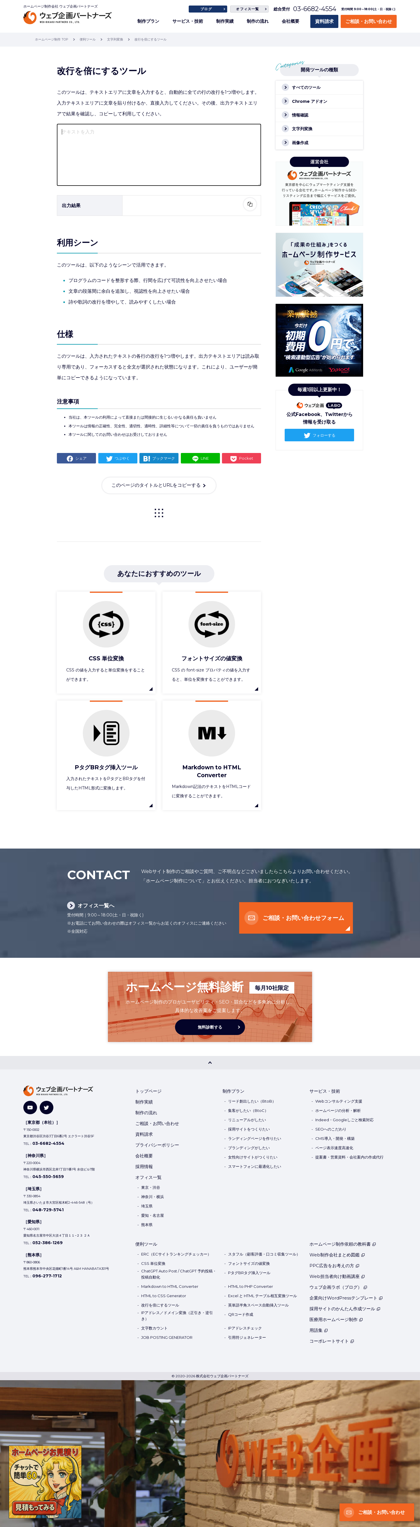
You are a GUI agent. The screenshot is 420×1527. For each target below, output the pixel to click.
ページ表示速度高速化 (334, 1147)
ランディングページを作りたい (254, 1138)
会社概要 (290, 21)
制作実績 (225, 21)
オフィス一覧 (247, 9)
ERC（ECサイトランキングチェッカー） (176, 1254)
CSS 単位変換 (153, 1263)
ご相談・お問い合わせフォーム (303, 917)
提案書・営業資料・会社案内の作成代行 (349, 1157)
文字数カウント (154, 1328)
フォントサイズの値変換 (249, 1263)
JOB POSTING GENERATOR (166, 1337)
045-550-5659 (48, 1176)
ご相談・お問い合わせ (368, 21)
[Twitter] (46, 1108)
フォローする (324, 435)
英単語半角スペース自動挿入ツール (258, 1305)
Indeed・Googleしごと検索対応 (344, 1119)
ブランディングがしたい (249, 1147)
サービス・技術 (187, 21)
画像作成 (300, 142)
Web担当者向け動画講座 (337, 1276)
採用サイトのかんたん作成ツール (345, 1308)
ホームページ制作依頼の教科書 (342, 1244)
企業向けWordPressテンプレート (346, 1298)
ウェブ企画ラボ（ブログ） (338, 1287)
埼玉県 (147, 1206)
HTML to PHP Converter (250, 1286)
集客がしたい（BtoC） (248, 1110)
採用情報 (144, 1166)
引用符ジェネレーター (247, 1337)
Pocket (246, 458)
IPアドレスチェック (245, 1328)
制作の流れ (258, 21)
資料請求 (324, 21)
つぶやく (122, 458)
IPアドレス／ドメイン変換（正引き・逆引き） (177, 1315)
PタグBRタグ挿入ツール (249, 1272)
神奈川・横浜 (152, 1196)
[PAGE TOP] (210, 1062)
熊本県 (147, 1224)
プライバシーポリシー (157, 1145)
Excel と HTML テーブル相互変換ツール (262, 1295)
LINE (205, 458)
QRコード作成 (240, 1314)
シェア (81, 458)
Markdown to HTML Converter (169, 1286)
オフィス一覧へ (96, 905)
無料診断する (210, 1027)
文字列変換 (302, 128)
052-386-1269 (47, 1242)
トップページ (148, 1091)
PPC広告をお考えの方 (334, 1265)
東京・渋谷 (150, 1187)
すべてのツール (306, 87)
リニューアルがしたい (247, 1119)
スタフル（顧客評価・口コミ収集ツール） (264, 1254)
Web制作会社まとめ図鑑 (337, 1255)
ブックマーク (163, 458)
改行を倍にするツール (160, 1305)
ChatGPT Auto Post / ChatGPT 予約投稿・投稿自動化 (178, 1274)
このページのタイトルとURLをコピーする (156, 485)
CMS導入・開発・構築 (335, 1138)
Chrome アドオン (309, 101)
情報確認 (300, 115)
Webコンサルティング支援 (338, 1101)
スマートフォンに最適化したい (254, 1166)
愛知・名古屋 (152, 1215)
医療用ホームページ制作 (336, 1319)
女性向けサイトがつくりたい (252, 1157)
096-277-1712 (47, 1276)
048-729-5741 (48, 1209)
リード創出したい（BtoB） (252, 1101)
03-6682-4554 (314, 9)
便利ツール (146, 1244)
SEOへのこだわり (330, 1129)
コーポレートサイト (331, 1341)
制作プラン (148, 21)
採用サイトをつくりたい (249, 1129)
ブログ (206, 9)
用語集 (318, 1330)
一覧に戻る (159, 513)
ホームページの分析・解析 (338, 1110)
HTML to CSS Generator (163, 1295)
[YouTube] (30, 1108)
